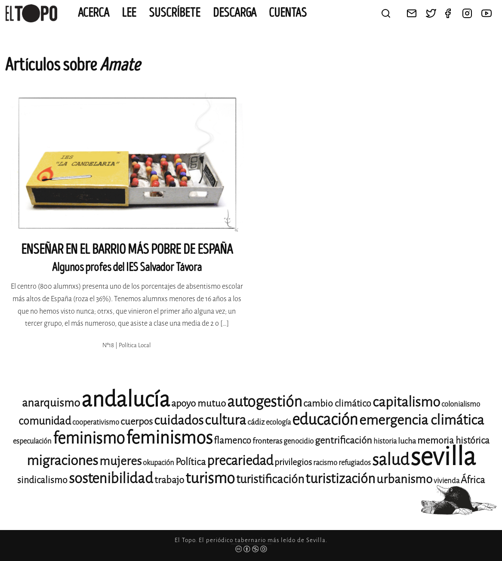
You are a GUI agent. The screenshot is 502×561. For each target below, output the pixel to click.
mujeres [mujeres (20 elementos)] (120, 461)
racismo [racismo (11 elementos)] (325, 463)
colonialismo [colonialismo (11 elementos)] (460, 404)
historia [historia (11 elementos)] (385, 441)
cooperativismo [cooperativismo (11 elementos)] (95, 422)
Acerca (93, 13)
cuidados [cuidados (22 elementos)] (178, 420)
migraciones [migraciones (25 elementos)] (62, 460)
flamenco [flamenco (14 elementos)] (232, 441)
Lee (129, 13)
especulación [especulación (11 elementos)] (32, 441)
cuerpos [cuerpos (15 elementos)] (136, 421)
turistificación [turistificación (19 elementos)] (270, 479)
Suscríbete (174, 13)
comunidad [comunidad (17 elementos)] (44, 421)
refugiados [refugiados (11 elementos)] (355, 463)
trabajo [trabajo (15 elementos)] (169, 480)
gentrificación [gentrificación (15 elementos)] (343, 440)
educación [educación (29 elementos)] (325, 420)
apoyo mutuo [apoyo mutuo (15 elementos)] (198, 403)
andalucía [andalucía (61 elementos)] (125, 399)
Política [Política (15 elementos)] (191, 462)
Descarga (234, 13)
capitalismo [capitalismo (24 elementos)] (406, 402)
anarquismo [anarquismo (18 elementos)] (51, 402)
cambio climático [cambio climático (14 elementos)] (337, 404)
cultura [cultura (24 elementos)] (225, 420)
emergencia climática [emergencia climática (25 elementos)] (421, 420)
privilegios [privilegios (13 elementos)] (293, 462)
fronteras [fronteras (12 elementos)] (267, 441)
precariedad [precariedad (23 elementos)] (240, 460)
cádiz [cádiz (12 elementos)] (256, 422)
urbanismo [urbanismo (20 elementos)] (404, 479)
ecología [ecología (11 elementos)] (278, 422)
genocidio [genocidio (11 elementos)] (298, 441)
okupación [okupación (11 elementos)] (158, 463)
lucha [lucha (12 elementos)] (407, 441)
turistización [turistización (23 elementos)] (340, 478)
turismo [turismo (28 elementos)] (210, 478)
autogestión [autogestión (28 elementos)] (264, 401)
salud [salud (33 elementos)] (390, 460)
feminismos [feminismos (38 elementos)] (169, 437)
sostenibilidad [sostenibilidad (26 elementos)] (111, 478)
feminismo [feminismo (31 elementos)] (89, 438)
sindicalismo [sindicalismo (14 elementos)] (42, 480)
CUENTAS (288, 13)
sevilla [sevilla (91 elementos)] (443, 456)
